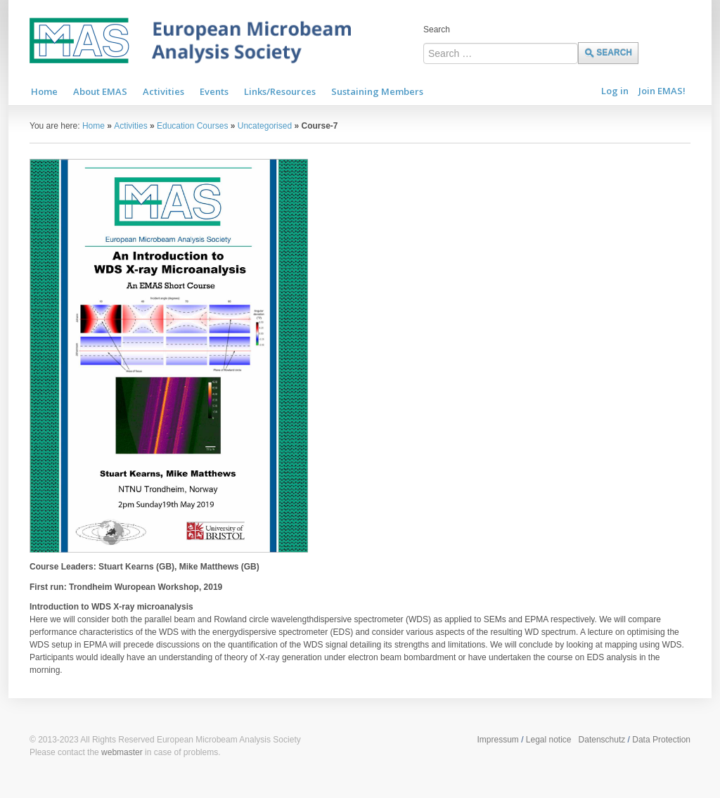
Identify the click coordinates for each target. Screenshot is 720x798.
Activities (130, 126)
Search (436, 29)
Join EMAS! (662, 90)
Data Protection (661, 740)
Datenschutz (602, 740)
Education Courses (192, 126)
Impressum (497, 740)
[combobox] (500, 53)
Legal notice (549, 740)
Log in (615, 90)
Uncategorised (265, 126)
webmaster (122, 752)
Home (93, 126)
